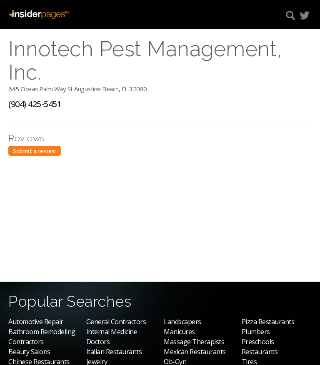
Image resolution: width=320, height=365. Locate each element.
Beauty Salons (29, 351)
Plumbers (256, 331)
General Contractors (116, 321)
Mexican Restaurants (195, 351)
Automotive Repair (35, 321)
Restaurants (260, 351)
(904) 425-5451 (34, 104)
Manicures (179, 331)
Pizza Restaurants (268, 321)
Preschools (258, 341)
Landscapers (182, 321)
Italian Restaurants (114, 351)
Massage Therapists (194, 341)
